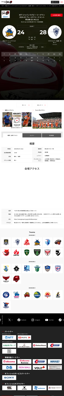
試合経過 (51, 135)
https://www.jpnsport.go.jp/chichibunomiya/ (25, 219)
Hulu (42, 47)
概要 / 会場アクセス (12, 135)
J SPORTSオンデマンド (32, 48)
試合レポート (40, 105)
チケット (55, 2)
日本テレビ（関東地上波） (32, 47)
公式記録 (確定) (57, 15)
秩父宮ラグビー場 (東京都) (36, 22)
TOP (2, 5)
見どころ (24, 105)
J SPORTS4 (21, 47)
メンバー (32, 135)
